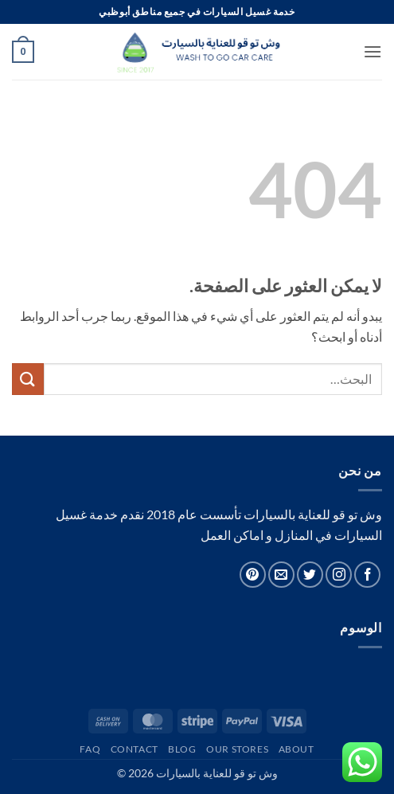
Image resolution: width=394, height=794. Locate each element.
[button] (372, 51)
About (296, 749)
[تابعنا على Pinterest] (253, 574)
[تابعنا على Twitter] (310, 574)
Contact (134, 749)
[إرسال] (28, 378)
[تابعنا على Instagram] (339, 574)
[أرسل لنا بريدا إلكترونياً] (281, 574)
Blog (182, 749)
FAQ (90, 749)
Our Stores (237, 749)
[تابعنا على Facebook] (367, 574)
